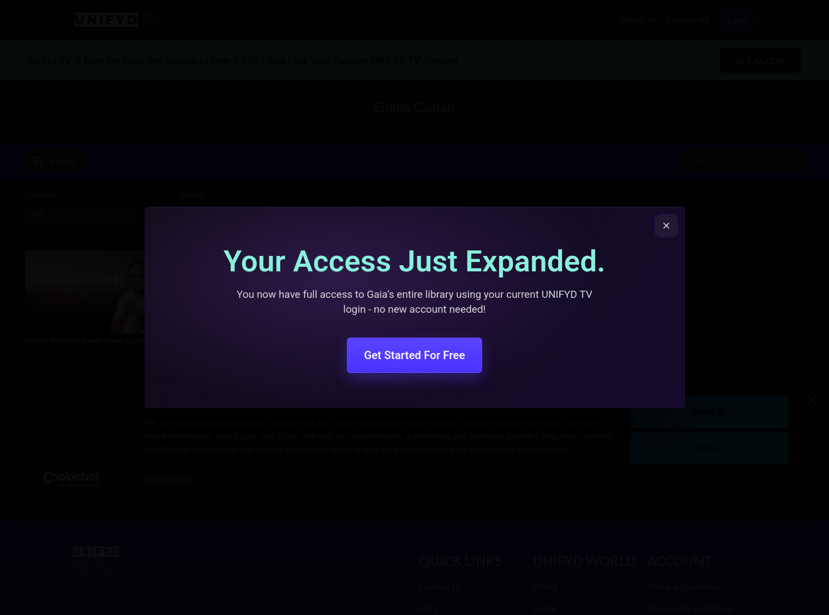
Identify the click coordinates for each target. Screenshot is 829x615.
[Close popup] (666, 226)
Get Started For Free (414, 355)
